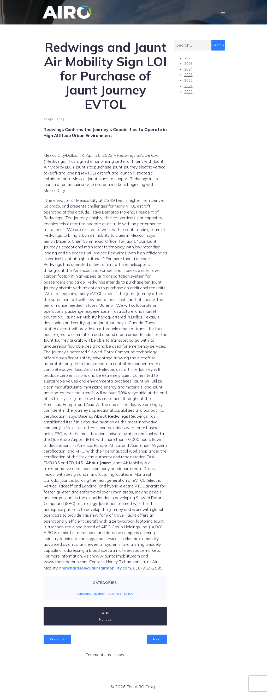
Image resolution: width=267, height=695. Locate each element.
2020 (188, 92)
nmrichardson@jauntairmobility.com (95, 568)
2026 (188, 58)
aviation (99, 594)
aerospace (84, 594)
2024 (188, 69)
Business (114, 594)
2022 (188, 81)
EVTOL (129, 594)
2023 (188, 75)
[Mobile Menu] (223, 12)
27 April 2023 (54, 119)
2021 (188, 86)
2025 (188, 64)
